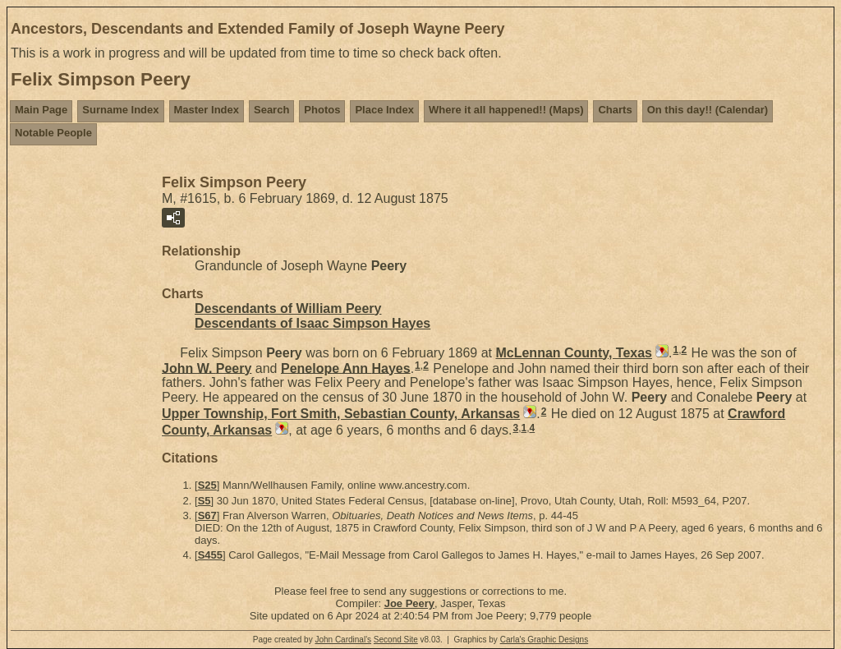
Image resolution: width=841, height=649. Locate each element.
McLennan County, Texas (573, 353)
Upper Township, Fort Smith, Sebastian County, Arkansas (341, 414)
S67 (207, 515)
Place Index (384, 110)
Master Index (206, 110)
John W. (206, 368)
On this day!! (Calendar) (707, 110)
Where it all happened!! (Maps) (506, 110)
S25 (207, 485)
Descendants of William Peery (288, 308)
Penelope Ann (346, 368)
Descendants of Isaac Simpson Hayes (312, 323)
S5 (204, 501)
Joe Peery (409, 603)
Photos (322, 110)
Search (271, 110)
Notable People (53, 133)
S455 (210, 555)
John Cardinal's (343, 639)
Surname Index (120, 110)
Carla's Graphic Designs (544, 639)
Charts (615, 110)
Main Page (41, 110)
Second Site (396, 639)
